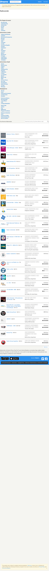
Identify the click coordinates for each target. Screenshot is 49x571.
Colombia (3, 42)
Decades (3, 96)
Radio (40, 1)
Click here (30, 565)
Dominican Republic (5, 45)
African (2, 90)
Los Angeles (3, 74)
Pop (2, 108)
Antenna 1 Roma (11, 134)
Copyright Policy (21, 362)
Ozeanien (3, 30)
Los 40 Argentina (11, 168)
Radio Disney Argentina (12, 341)
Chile (2, 41)
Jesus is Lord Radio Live (13, 262)
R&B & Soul (3, 109)
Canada (2, 39)
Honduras (3, 50)
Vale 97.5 (9, 276)
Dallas (2, 68)
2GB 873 (9, 319)
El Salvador (3, 47)
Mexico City (3, 77)
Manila (2, 76)
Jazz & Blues (4, 100)
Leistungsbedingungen (6, 362)
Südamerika (3, 25)
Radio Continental (11, 230)
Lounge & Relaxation (5, 103)
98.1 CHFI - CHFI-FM (12, 216)
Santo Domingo (4, 84)
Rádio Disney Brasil (11, 312)
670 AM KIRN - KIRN (11, 289)
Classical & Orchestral (6, 93)
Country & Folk (4, 94)
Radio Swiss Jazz (11, 195)
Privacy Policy (42, 566)
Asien (2, 29)
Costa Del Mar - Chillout (12, 202)
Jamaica (3, 51)
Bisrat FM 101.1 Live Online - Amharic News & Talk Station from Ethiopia (14, 306)
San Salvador (4, 82)
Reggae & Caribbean (5, 110)
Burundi (2, 38)
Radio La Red (10, 269)
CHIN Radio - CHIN (11, 325)
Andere (2, 106)
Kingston (3, 70)
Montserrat (3, 54)
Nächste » (46, 347)
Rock (2, 114)
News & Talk (3, 105)
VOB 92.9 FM (10, 209)
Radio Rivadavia (10, 188)
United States (4, 58)
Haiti (2, 49)
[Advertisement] (17, 129)
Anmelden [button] (46, 1)
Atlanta (2, 64)
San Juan (3, 81)
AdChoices (27, 362)
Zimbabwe (3, 59)
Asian (2, 92)
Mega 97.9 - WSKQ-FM (12, 245)
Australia (3, 35)
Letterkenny (3, 72)
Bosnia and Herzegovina (6, 37)
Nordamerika (4, 22)
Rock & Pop (9, 332)
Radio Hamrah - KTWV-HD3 (13, 236)
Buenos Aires (4, 65)
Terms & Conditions (6, 568)
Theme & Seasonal (5, 116)
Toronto (2, 85)
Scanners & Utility (5, 115)
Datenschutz (14, 362)
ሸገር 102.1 (9, 282)
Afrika (2, 27)
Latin (2, 102)
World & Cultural (4, 118)
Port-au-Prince (4, 80)
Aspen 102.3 (10, 154)
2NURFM (9, 182)
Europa (2, 26)
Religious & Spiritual (5, 112)
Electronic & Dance (5, 98)
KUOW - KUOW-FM (11, 253)
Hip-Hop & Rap (4, 99)
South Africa (3, 57)
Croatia (2, 43)
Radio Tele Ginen (11, 175)
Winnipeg (3, 86)
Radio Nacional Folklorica (13, 223)
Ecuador (3, 46)
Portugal (3, 55)
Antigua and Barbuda (5, 34)
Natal (2, 78)
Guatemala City (4, 69)
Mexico (2, 53)
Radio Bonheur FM (11, 161)
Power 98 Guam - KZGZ (12, 147)
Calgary (2, 66)
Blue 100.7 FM (10, 141)
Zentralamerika (4, 23)
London (2, 73)
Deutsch (37, 358)
